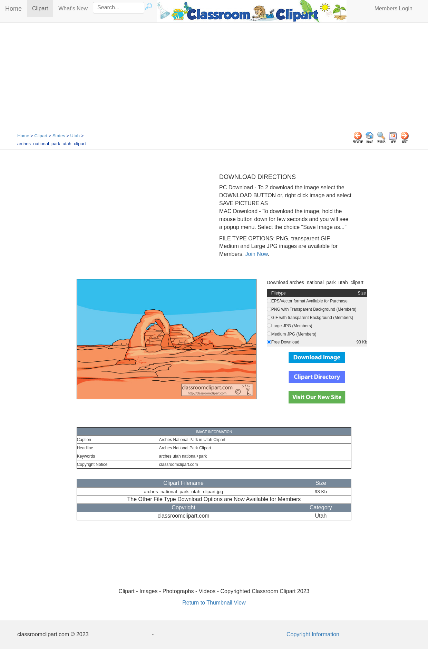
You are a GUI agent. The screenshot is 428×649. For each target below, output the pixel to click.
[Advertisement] (214, 78)
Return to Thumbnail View (214, 603)
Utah (75, 135)
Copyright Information (312, 634)
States (58, 135)
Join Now (256, 254)
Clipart (42, 8)
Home (13, 8)
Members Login (393, 8)
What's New (73, 8)
